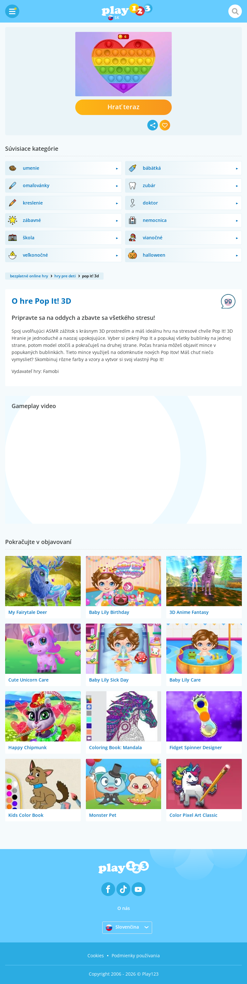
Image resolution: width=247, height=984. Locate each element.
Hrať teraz (123, 106)
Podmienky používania (136, 955)
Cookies (95, 955)
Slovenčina (122, 927)
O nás (123, 908)
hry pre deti (65, 276)
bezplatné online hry (29, 276)
